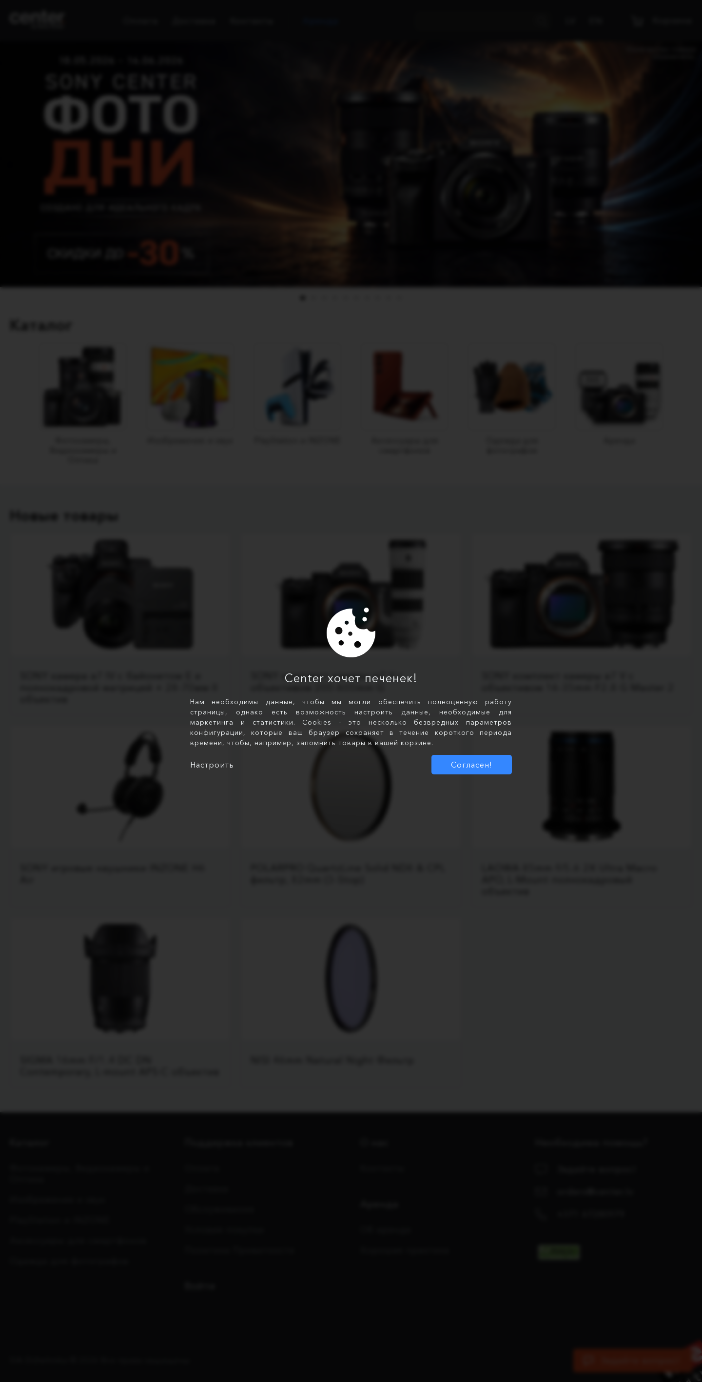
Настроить (212, 765)
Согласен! (471, 765)
